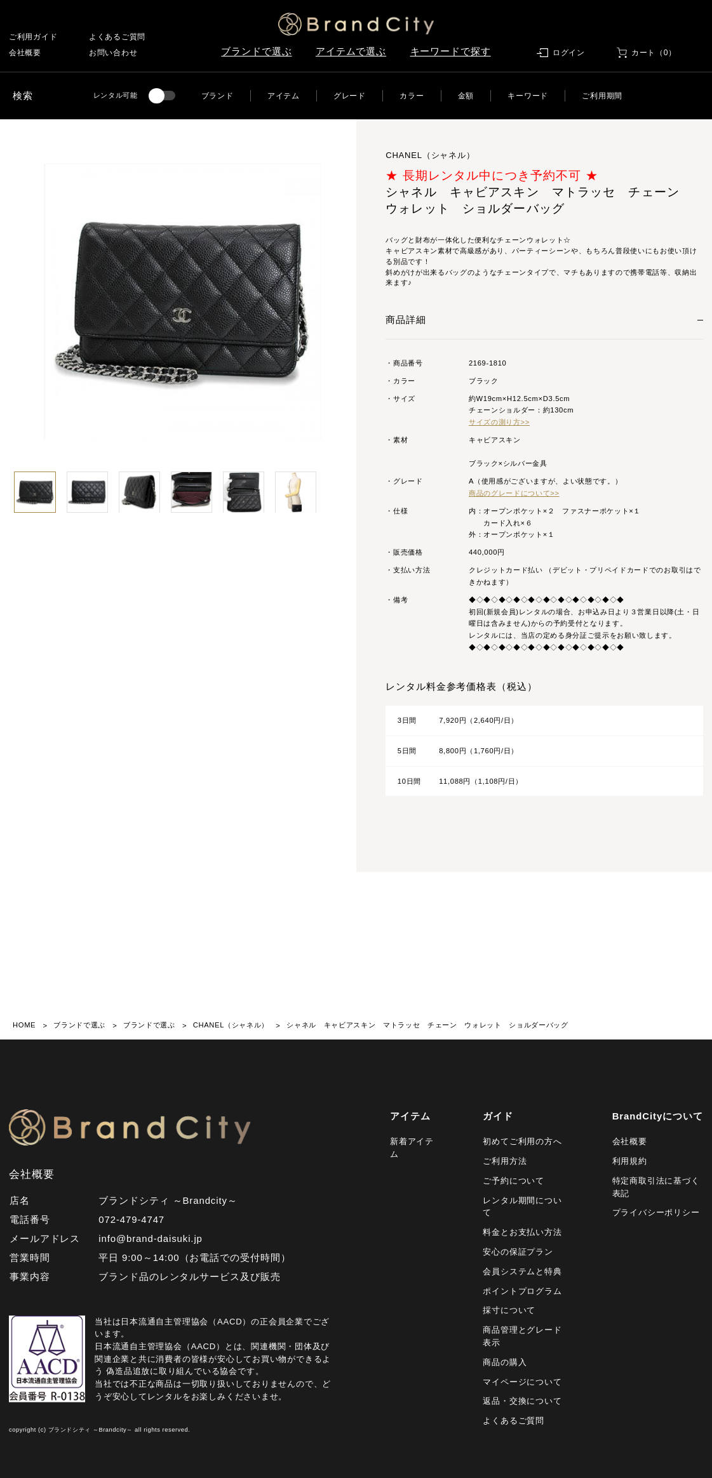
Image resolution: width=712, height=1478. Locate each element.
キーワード (527, 95)
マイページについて (522, 1382)
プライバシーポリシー (656, 1212)
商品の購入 (505, 1362)
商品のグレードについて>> (514, 493)
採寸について (509, 1310)
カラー (412, 95)
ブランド (217, 95)
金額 (466, 95)
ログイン (569, 52)
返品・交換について (522, 1401)
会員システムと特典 (522, 1271)
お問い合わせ (113, 52)
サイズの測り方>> (499, 422)
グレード (349, 95)
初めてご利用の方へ (522, 1141)
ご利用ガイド (33, 36)
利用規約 (629, 1161)
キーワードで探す (450, 51)
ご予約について (513, 1180)
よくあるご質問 (117, 36)
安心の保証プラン (518, 1252)
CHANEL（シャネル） (231, 1025)
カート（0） (653, 52)
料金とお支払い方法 (522, 1232)
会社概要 (25, 52)
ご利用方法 (505, 1161)
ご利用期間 (602, 95)
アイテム (283, 95)
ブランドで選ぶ (256, 51)
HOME (24, 1025)
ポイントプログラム (522, 1291)
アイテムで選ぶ (351, 51)
